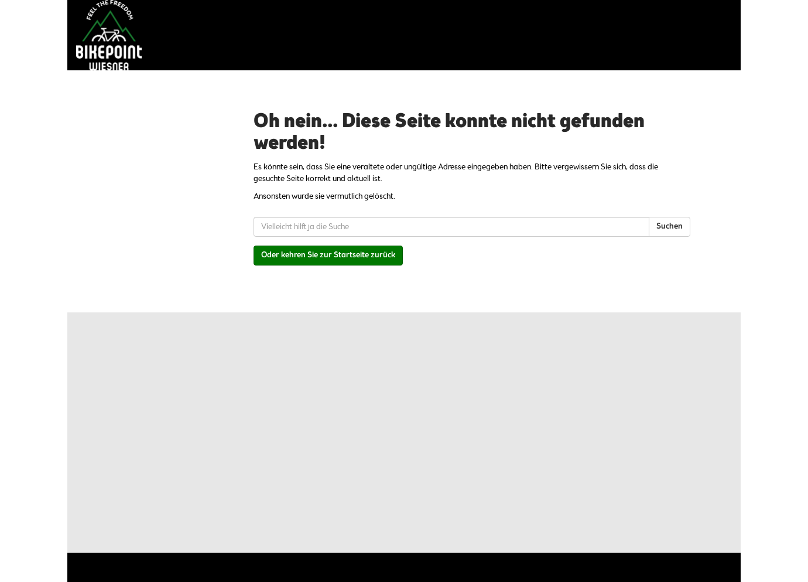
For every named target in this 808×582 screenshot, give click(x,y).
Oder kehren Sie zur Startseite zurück (328, 255)
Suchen (669, 226)
